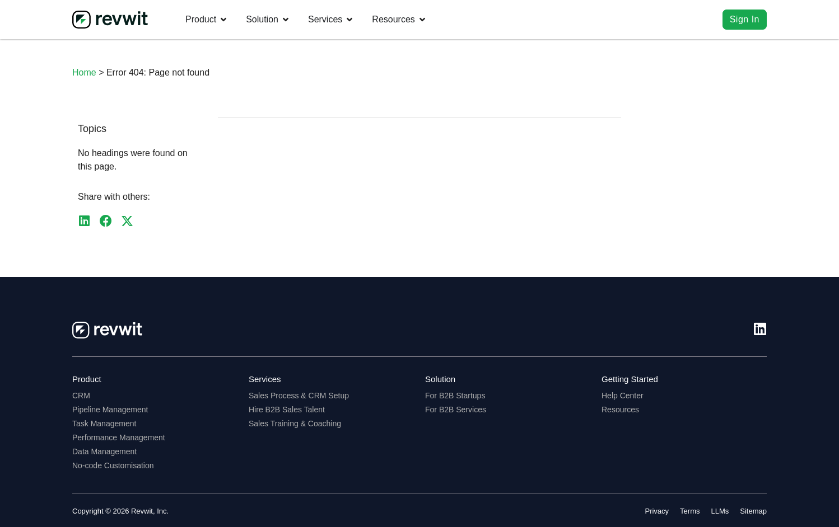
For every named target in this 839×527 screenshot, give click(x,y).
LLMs (720, 511)
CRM (81, 395)
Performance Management (118, 437)
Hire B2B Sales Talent (287, 409)
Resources (620, 409)
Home (84, 72)
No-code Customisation (113, 465)
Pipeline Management (110, 409)
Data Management (104, 451)
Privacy (657, 511)
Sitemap (753, 511)
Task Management (104, 423)
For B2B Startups (455, 395)
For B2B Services (455, 409)
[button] (84, 221)
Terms (690, 511)
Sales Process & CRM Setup (299, 395)
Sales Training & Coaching (295, 423)
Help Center (623, 395)
